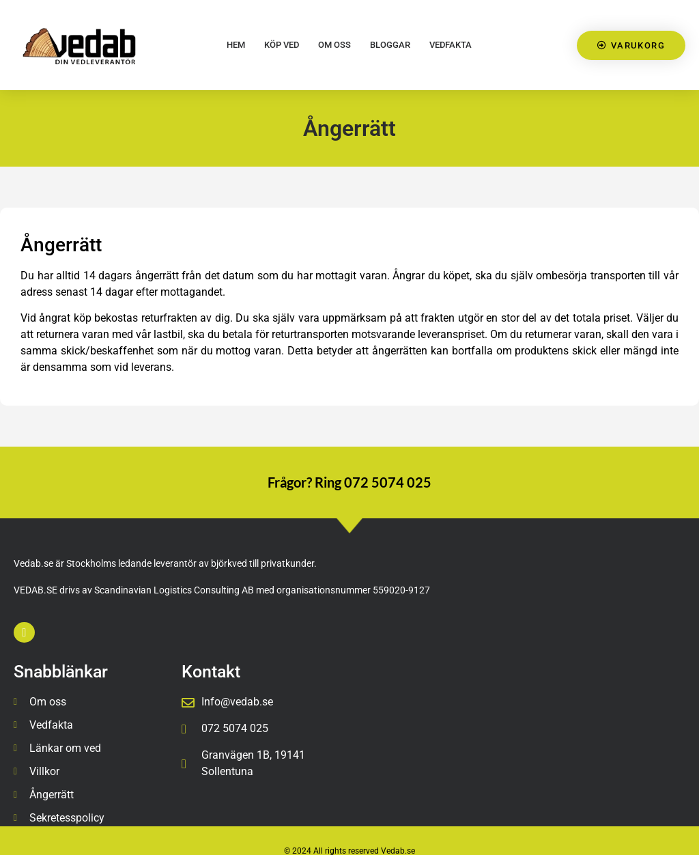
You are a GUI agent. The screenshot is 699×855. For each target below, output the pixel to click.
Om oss (334, 45)
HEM (236, 45)
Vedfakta (450, 45)
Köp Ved (281, 45)
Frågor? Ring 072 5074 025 (349, 482)
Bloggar (390, 45)
